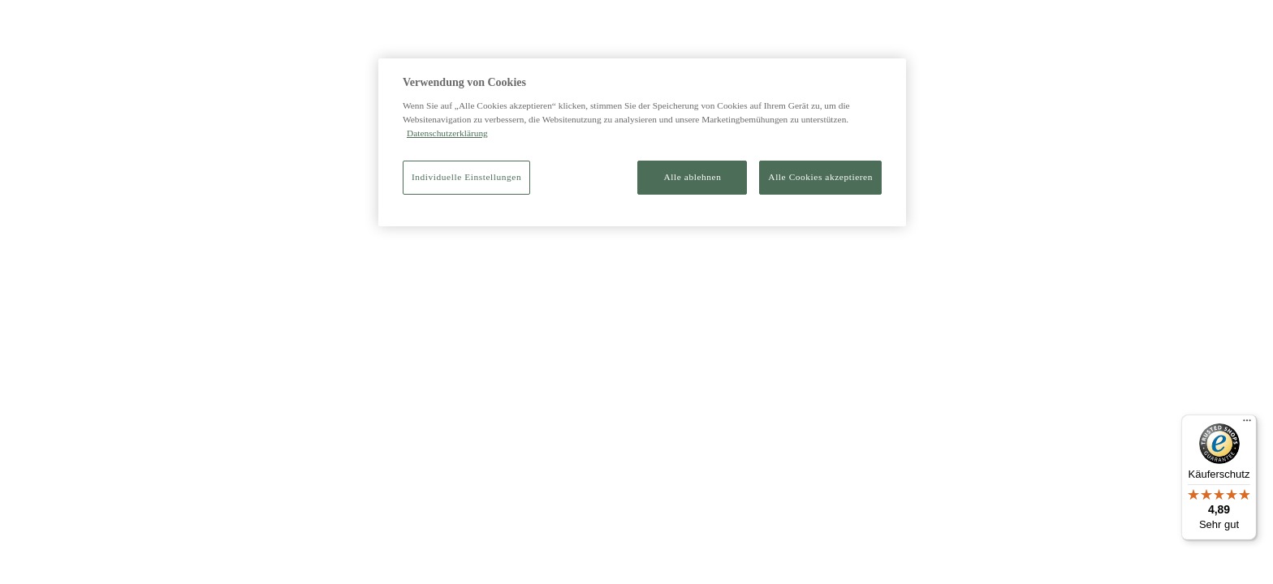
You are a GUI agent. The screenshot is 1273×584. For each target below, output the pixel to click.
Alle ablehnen (693, 177)
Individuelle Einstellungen (466, 177)
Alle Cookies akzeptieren (820, 177)
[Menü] (1247, 424)
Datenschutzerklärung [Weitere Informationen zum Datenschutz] (447, 133)
